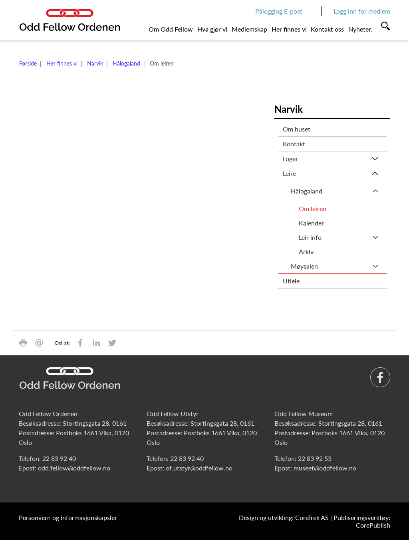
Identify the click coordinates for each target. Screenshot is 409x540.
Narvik (95, 63)
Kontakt (294, 143)
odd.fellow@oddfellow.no (74, 468)
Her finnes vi (289, 29)
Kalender (311, 223)
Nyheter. (360, 29)
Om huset (296, 129)
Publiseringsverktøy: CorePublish (362, 521)
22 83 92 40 (59, 458)
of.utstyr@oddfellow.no (199, 468)
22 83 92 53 (315, 458)
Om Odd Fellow (171, 29)
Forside (28, 63)
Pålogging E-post (278, 11)
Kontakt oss (327, 29)
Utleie (291, 281)
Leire (289, 173)
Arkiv (306, 251)
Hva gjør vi (212, 29)
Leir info (310, 237)
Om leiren (312, 208)
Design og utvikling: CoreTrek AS (284, 517)
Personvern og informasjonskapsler (68, 517)
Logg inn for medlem (362, 11)
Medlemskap (249, 29)
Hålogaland (126, 63)
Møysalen (304, 266)
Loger (290, 158)
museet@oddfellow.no (325, 468)
